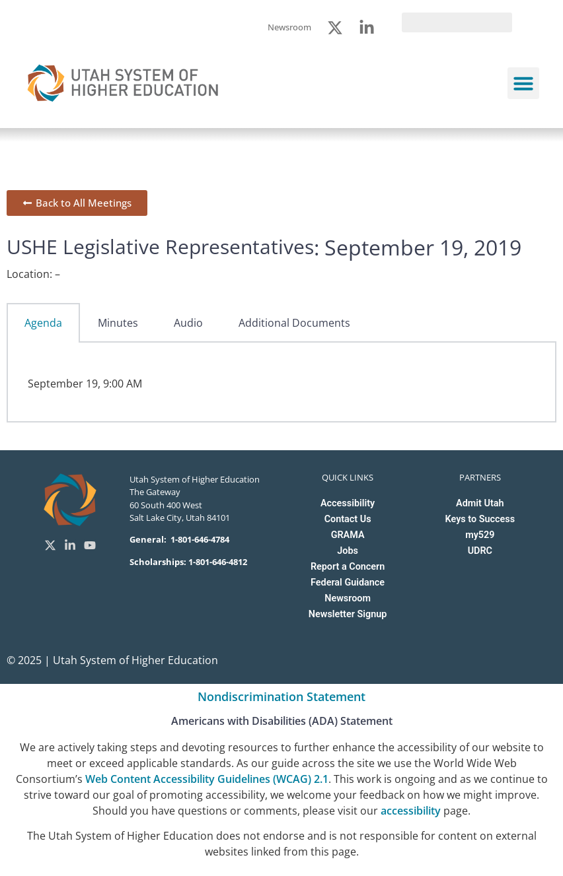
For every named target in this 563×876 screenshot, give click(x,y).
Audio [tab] (188, 323)
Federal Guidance (348, 582)
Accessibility (347, 503)
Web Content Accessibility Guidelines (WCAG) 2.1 (206, 779)
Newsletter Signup (348, 614)
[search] (457, 22)
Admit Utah (480, 503)
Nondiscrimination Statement (281, 696)
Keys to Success (480, 519)
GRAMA (348, 535)
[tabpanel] (281, 382)
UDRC (480, 550)
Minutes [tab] (118, 323)
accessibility (411, 810)
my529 (479, 535)
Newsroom (347, 598)
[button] (523, 83)
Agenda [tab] (43, 323)
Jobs (347, 550)
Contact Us (347, 519)
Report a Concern (348, 566)
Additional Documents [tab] (294, 323)
